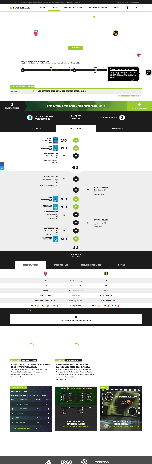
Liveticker (76, 48)
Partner (62, 2)
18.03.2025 (15, 91)
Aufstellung (116, 128)
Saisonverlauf (61, 265)
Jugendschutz (46, 459)
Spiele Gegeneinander (91, 265)
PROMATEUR (13, 2)
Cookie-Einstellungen (70, 459)
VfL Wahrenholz (115, 42)
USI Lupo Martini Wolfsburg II (36, 43)
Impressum (12, 459)
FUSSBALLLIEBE (27, 2)
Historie (121, 265)
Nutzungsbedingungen (35, 459)
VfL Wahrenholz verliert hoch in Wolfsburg (62, 91)
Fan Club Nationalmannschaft (51, 2)
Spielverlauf (76, 128)
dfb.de (20, 2)
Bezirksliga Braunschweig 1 (76, 17)
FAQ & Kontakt (69, 2)
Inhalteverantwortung (57, 459)
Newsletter (77, 2)
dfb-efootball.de (38, 2)
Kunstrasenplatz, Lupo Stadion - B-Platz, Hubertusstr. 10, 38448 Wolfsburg (76, 24)
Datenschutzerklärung (22, 459)
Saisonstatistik (30, 265)
